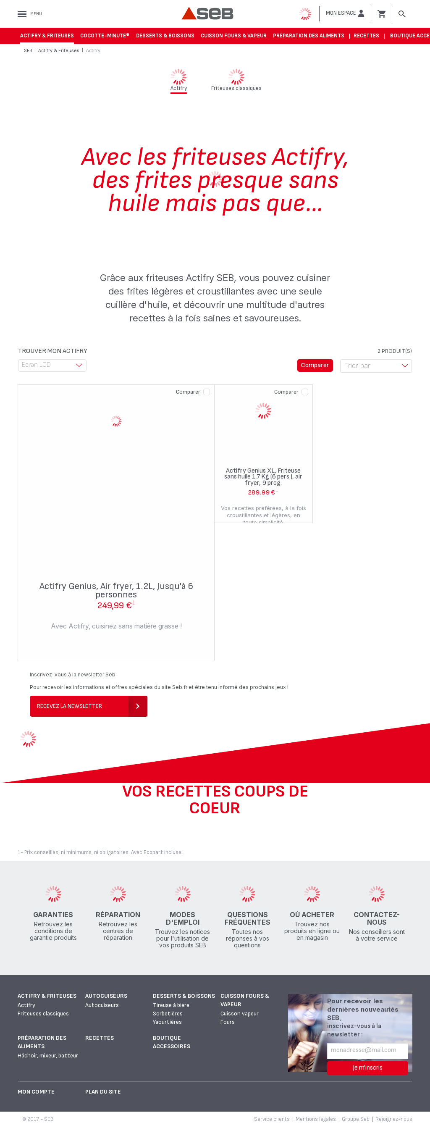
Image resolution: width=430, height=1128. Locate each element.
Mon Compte (36, 1091)
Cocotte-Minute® (104, 35)
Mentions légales (316, 1119)
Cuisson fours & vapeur (234, 35)
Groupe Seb (356, 1119)
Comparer (188, 391)
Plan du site (103, 1091)
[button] (345, 13)
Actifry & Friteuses (47, 35)
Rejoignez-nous (393, 1119)
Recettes (366, 35)
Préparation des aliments (308, 35)
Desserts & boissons (165, 35)
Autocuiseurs (106, 995)
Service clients (272, 1119)
